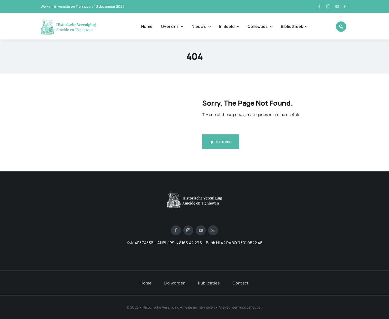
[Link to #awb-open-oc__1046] (341, 26)
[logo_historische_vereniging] (68, 20)
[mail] (346, 6)
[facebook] (319, 6)
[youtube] (337, 6)
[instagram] (328, 6)
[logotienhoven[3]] (194, 193)
